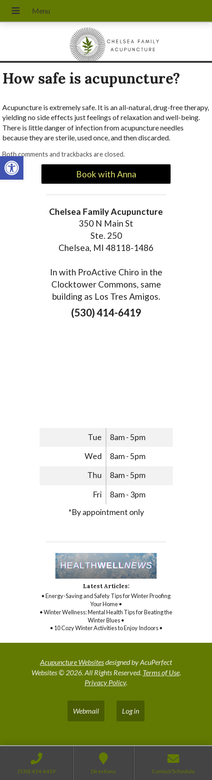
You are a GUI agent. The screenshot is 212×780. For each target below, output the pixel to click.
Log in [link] (130, 710)
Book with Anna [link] (106, 174)
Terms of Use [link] (161, 672)
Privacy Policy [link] (105, 682)
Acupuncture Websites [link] (72, 662)
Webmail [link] (86, 710)
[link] (11, 168)
